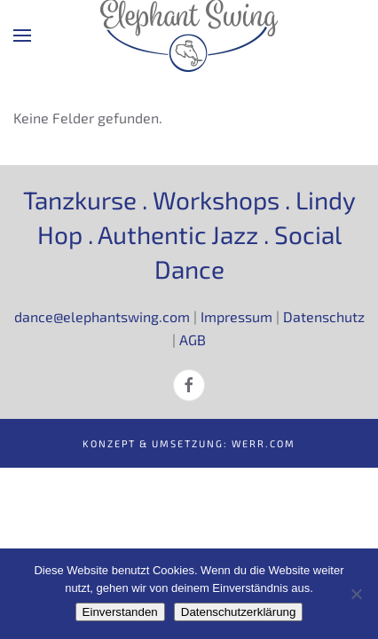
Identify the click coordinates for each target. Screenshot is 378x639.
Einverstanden (120, 612)
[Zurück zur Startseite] (189, 35)
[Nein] (356, 594)
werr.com (263, 443)
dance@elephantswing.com (102, 316)
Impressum (236, 316)
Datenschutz (324, 316)
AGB (192, 339)
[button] (22, 35)
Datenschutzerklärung (238, 612)
